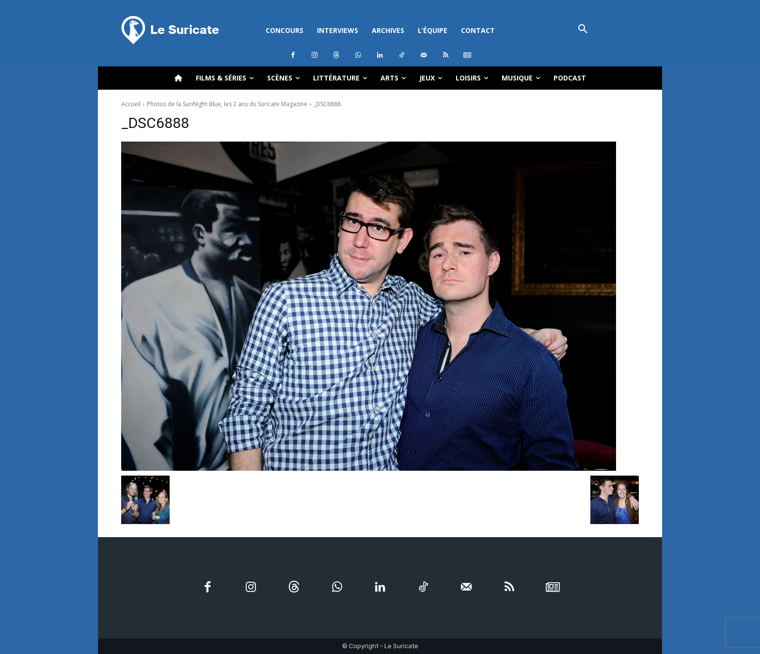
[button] (583, 30)
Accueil (131, 104)
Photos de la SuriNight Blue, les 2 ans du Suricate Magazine (227, 104)
